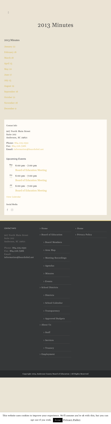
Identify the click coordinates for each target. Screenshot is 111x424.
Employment (48, 354)
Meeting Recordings (55, 258)
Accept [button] (58, 420)
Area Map (50, 250)
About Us (46, 324)
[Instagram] (12, 210)
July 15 (7, 80)
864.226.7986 (19, 146)
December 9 (10, 108)
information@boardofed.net (29, 149)
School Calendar (54, 303)
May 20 (8, 69)
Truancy (49, 348)
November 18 (11, 103)
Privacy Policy (84, 234)
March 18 (9, 57)
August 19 (9, 86)
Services (49, 340)
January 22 (9, 46)
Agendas (49, 265)
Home (44, 228)
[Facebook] (7, 210)
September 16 (11, 91)
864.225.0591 (21, 143)
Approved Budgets (55, 318)
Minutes (49, 273)
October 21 (9, 97)
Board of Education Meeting (31, 170)
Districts (49, 295)
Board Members (53, 242)
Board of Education (51, 234)
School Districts (49, 287)
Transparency (52, 311)
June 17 (8, 74)
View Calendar (13, 197)
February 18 (10, 52)
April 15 (8, 63)
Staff (47, 332)
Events (48, 281)
